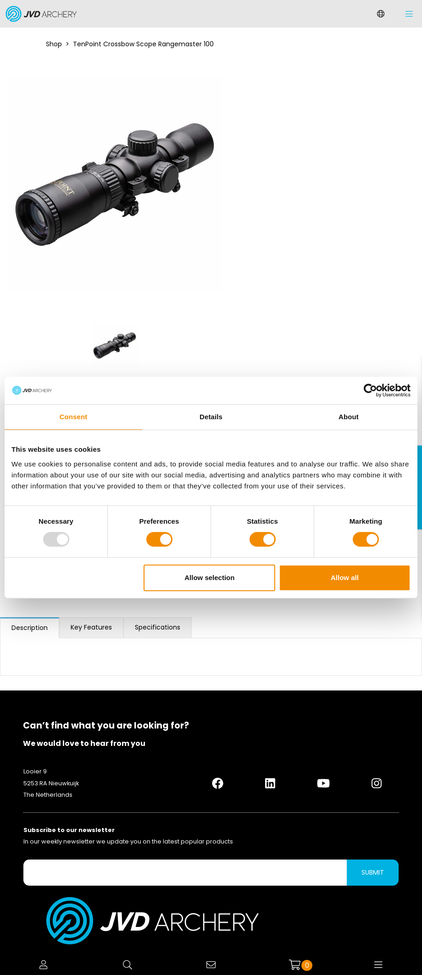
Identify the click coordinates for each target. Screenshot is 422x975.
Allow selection (209, 577)
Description (29, 627)
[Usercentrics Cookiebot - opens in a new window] (370, 390)
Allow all (345, 577)
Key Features (91, 627)
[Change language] (380, 13)
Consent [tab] (74, 417)
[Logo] (39, 13)
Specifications (157, 627)
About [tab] (349, 417)
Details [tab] (211, 417)
